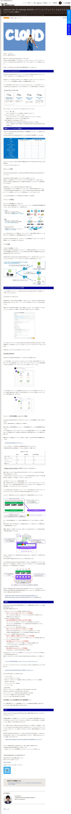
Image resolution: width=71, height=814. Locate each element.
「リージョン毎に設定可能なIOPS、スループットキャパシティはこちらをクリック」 (21, 661)
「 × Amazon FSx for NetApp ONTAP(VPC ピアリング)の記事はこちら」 (23, 597)
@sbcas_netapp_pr (7, 762)
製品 (35, 2)
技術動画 (45, 2)
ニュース (25, 2)
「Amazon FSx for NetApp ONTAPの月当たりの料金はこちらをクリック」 (19, 670)
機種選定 (55, 2)
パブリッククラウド (19, 17)
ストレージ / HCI (6, 17)
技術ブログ (39, 2)
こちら (28, 113)
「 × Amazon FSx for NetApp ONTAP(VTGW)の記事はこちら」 (21, 595)
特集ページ (30, 2)
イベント (50, 2)
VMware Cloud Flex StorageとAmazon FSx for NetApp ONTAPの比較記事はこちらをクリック (23, 739)
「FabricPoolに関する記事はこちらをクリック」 (13, 442)
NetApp (13, 17)
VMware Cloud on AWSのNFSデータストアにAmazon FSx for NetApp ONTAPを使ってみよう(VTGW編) (25, 783)
